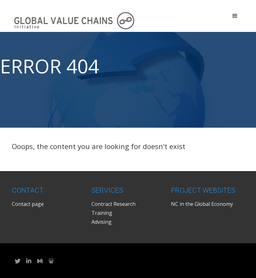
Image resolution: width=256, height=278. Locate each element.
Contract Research (113, 203)
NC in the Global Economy (202, 203)
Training (101, 212)
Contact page (28, 203)
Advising (101, 221)
